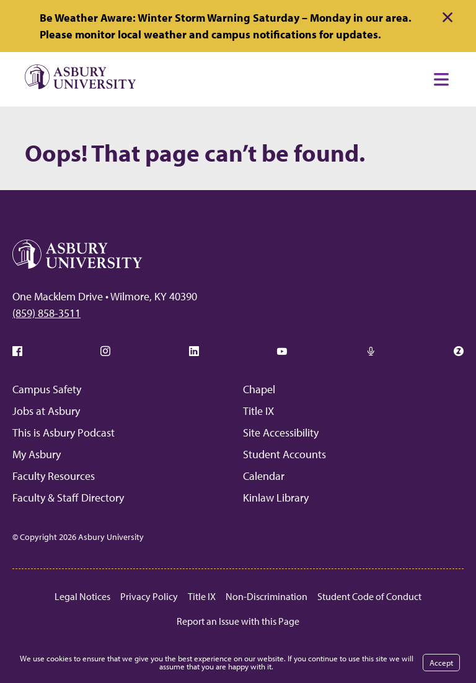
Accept (441, 663)
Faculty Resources (53, 476)
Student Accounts (284, 454)
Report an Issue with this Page (238, 621)
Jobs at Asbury (46, 411)
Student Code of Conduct (369, 596)
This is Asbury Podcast (63, 432)
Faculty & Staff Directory (68, 497)
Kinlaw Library (276, 497)
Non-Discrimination (266, 596)
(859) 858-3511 (46, 313)
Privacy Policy (149, 596)
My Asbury (36, 454)
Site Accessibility (281, 432)
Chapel (259, 389)
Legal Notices (82, 596)
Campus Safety (46, 389)
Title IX (258, 411)
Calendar (263, 476)
